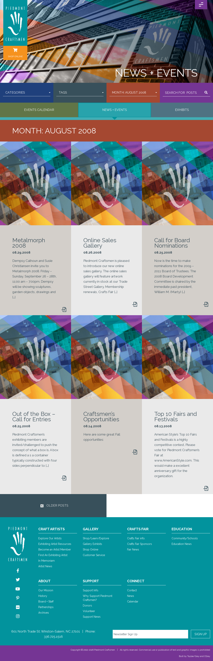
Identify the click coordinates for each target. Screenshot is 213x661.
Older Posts (54, 506)
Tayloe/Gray (193, 656)
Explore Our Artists (50, 538)
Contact (132, 590)
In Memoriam (46, 560)
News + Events (114, 110)
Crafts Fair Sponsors (139, 543)
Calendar (132, 601)
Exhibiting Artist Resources (54, 543)
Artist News (45, 566)
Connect (135, 581)
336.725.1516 (53, 636)
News (130, 595)
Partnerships (46, 607)
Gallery (90, 529)
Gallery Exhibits (92, 543)
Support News (92, 616)
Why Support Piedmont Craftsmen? (97, 598)
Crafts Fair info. (136, 538)
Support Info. (91, 590)
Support (91, 581)
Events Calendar (39, 110)
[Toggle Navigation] (201, 4)
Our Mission (45, 590)
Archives (43, 612)
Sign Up (201, 634)
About (44, 581)
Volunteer (89, 611)
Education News (182, 543)
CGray (207, 656)
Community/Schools (185, 538)
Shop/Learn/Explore (96, 538)
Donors (87, 605)
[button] (26, 92)
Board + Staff (46, 601)
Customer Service (94, 555)
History (42, 595)
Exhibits (182, 110)
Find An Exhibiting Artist (52, 555)
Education (182, 529)
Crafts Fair (137, 529)
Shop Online (90, 549)
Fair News (133, 549)
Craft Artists (51, 529)
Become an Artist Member (54, 549)
